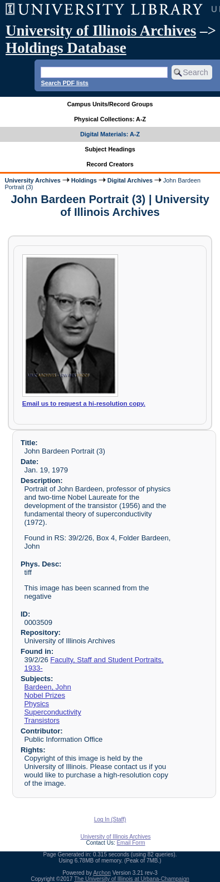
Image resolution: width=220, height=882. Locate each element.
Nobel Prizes (44, 695)
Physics (36, 703)
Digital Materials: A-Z (110, 134)
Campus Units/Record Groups (110, 104)
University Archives (32, 180)
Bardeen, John (47, 687)
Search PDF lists (64, 83)
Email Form (130, 843)
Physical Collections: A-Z (110, 119)
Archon (102, 873)
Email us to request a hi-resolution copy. (83, 403)
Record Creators (110, 164)
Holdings (84, 180)
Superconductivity (52, 712)
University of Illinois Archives (101, 30)
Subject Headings (110, 149)
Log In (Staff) (110, 819)
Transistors (42, 720)
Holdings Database (66, 48)
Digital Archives (130, 180)
